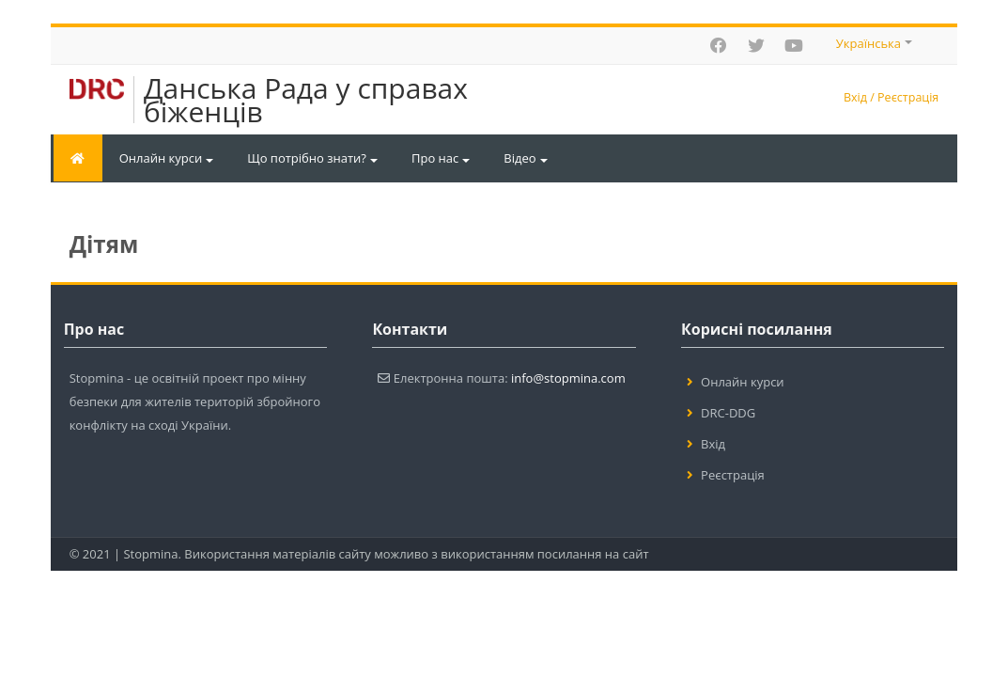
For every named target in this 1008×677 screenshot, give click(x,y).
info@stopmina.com (568, 378)
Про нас (440, 158)
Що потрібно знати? (312, 158)
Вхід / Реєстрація (891, 97)
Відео (525, 158)
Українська (874, 43)
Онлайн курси (166, 158)
